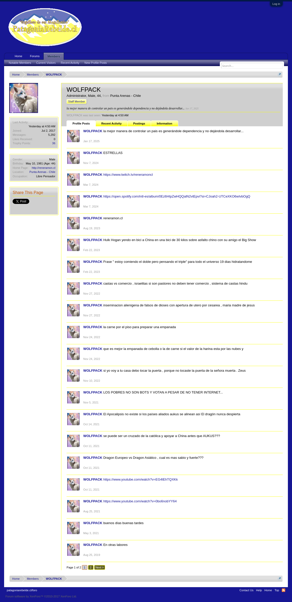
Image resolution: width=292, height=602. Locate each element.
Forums (35, 56)
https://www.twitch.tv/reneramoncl (128, 175)
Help (259, 590)
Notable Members (20, 62)
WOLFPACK (92, 131)
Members (54, 56)
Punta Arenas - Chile (42, 171)
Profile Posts (81, 123)
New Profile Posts (95, 62)
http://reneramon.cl (43, 167)
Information (164, 123)
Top (277, 590)
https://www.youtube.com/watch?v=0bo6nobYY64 (140, 501)
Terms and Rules (276, 596)
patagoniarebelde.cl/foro (22, 590)
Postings (139, 123)
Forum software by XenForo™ (41, 596)
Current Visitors (46, 62)
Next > (100, 567)
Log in (276, 3)
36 (53, 143)
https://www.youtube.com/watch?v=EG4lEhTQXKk (140, 479)
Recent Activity (111, 123)
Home (18, 56)
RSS (283, 590)
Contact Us (246, 590)
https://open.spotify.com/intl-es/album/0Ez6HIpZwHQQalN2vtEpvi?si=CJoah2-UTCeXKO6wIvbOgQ (176, 196)
